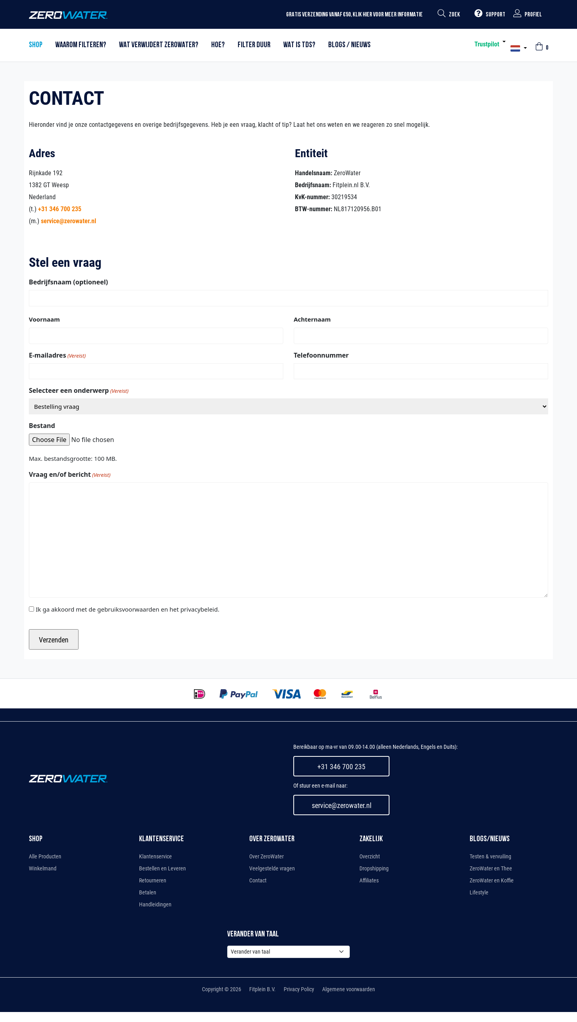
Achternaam (312, 319)
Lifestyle (479, 892)
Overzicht (369, 856)
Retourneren (152, 880)
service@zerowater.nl (68, 221)
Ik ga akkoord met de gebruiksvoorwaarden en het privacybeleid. (127, 609)
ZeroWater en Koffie (492, 880)
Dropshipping (374, 868)
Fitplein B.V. (262, 989)
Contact (257, 880)
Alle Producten (45, 856)
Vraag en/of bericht (70, 474)
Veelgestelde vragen (272, 868)
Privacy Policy (299, 989)
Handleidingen (155, 904)
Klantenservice (155, 856)
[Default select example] (288, 952)
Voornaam (44, 319)
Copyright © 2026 (221, 989)
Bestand (42, 425)
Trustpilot (486, 44)
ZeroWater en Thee (491, 868)
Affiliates (369, 880)
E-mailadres (57, 355)
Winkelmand (42, 868)
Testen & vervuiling (490, 856)
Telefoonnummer (321, 355)
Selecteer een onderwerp (79, 390)
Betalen (147, 892)
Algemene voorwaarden (348, 989)
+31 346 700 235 (59, 209)
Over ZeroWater (266, 856)
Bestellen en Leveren (162, 868)
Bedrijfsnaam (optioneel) (68, 282)
